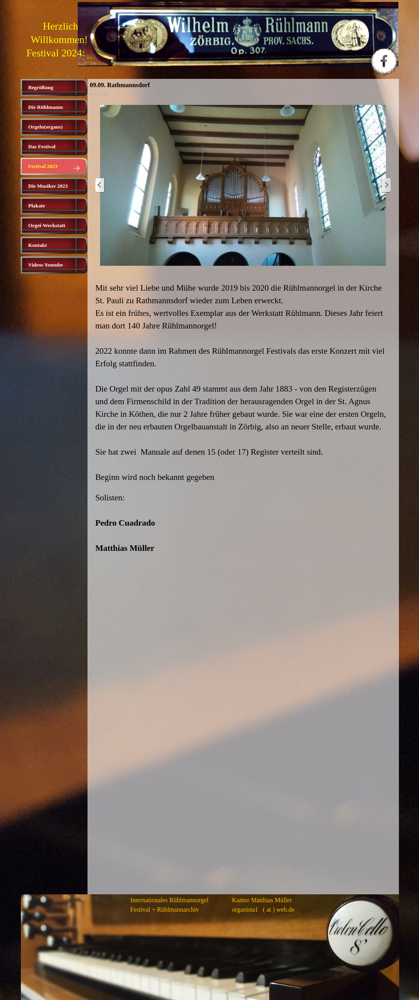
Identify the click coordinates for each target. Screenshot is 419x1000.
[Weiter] (386, 185)
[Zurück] (100, 185)
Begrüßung (41, 87)
